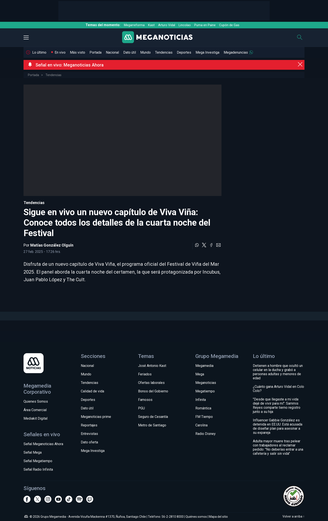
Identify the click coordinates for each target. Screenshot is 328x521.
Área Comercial (35, 410)
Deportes (184, 52)
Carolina (201, 425)
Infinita (200, 400)
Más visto (77, 52)
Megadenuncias (236, 52)
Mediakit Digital (35, 418)
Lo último (39, 52)
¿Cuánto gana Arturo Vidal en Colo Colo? (278, 389)
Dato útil (129, 52)
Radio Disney (205, 434)
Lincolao (185, 25)
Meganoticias (205, 383)
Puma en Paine (205, 25)
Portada (95, 52)
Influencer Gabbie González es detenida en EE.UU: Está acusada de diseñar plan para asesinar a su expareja (277, 426)
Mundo (145, 52)
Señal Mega (33, 452)
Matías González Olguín (51, 245)
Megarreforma (134, 25)
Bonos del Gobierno (153, 391)
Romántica (203, 408)
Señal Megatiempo (38, 461)
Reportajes (89, 425)
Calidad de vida (92, 391)
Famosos (145, 400)
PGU (141, 408)
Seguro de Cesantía (153, 417)
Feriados (145, 374)
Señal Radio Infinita (38, 469)
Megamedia (204, 366)
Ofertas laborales (151, 383)
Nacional (112, 52)
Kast (151, 25)
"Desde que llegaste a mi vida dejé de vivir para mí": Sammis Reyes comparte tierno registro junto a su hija (276, 405)
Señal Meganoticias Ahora (43, 444)
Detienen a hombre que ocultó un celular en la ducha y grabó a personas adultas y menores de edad (278, 372)
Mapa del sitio (218, 516)
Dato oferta (89, 442)
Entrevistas (89, 434)
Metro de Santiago (152, 425)
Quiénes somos (196, 516)
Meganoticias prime (96, 417)
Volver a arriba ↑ (293, 516)
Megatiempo (205, 391)
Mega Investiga (207, 52)
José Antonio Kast (152, 366)
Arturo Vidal (166, 25)
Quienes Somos (36, 401)
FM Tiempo (204, 417)
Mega (199, 374)
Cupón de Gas (229, 25)
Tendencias (163, 52)
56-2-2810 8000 (173, 516)
